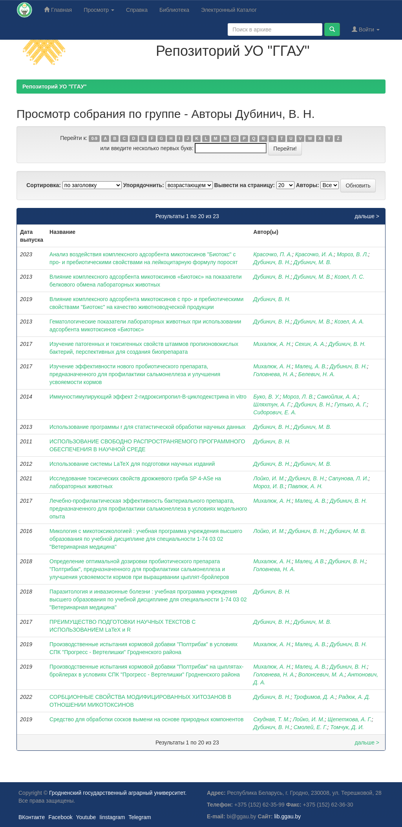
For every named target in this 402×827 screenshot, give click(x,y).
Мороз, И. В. (269, 486)
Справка (137, 10)
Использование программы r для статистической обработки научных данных (147, 427)
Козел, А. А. (349, 321)
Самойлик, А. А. (337, 396)
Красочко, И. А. (314, 254)
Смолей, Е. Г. (310, 727)
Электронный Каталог (229, 10)
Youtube (86, 817)
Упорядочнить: (143, 185)
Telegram (139, 817)
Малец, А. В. (311, 366)
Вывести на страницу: (244, 185)
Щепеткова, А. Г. (349, 719)
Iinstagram (112, 817)
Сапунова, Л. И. (348, 478)
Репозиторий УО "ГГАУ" (54, 86)
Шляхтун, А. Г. (272, 404)
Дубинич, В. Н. (272, 262)
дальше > (366, 216)
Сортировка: (43, 185)
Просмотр (99, 10)
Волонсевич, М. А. (321, 674)
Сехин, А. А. (310, 344)
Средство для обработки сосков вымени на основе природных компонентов (146, 719)
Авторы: (307, 185)
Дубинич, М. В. (312, 262)
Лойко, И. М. (269, 478)
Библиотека (174, 10)
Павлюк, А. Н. (305, 486)
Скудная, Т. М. (271, 719)
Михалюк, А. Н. (272, 344)
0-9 (94, 138)
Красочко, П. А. (272, 254)
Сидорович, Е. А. (274, 412)
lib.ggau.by (287, 816)
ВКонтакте (31, 817)
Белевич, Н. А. (316, 374)
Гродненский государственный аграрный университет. (117, 793)
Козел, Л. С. (349, 277)
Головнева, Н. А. (274, 374)
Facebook (60, 817)
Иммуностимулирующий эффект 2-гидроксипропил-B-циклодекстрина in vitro (148, 396)
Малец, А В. (310, 561)
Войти (366, 29)
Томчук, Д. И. (347, 727)
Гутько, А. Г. (350, 404)
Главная (58, 9)
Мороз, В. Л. (352, 254)
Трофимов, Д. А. (314, 697)
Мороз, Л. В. (298, 396)
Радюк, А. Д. (354, 697)
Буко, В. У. (266, 396)
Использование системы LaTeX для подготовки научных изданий (132, 464)
